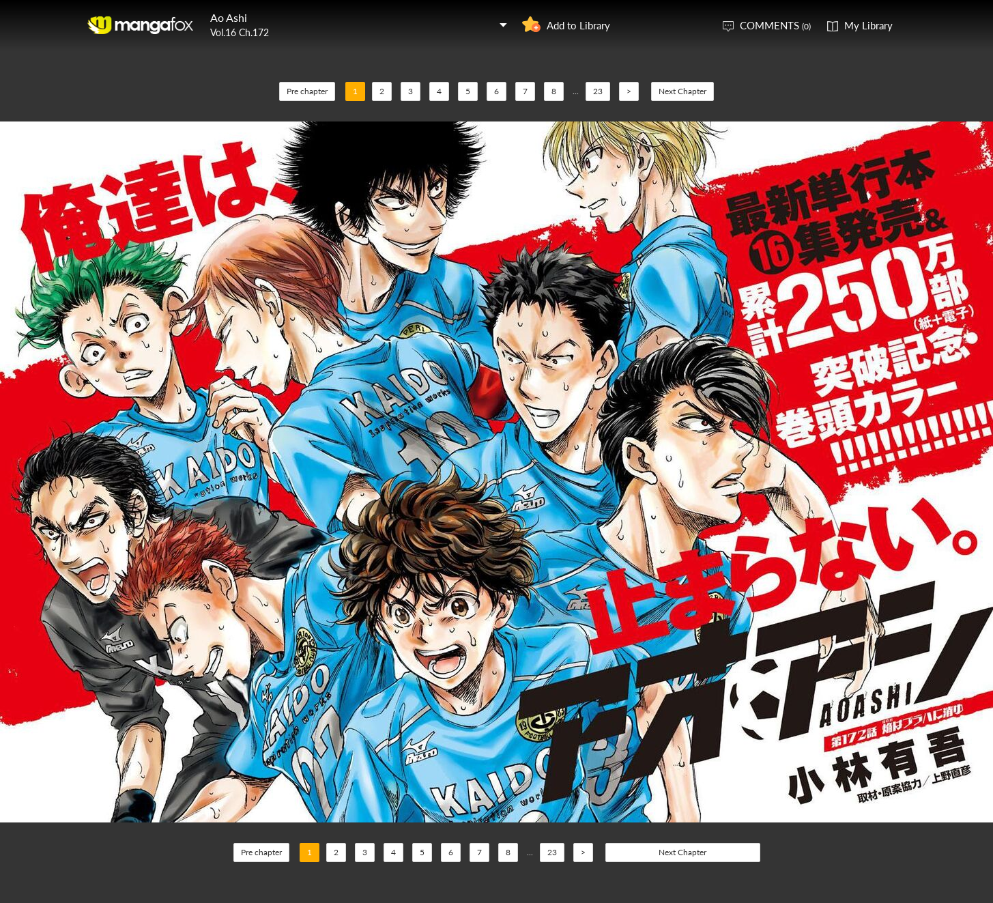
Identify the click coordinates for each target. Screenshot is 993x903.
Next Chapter (682, 91)
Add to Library (578, 25)
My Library (868, 25)
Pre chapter (307, 91)
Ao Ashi (228, 17)
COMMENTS (775, 25)
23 (598, 91)
